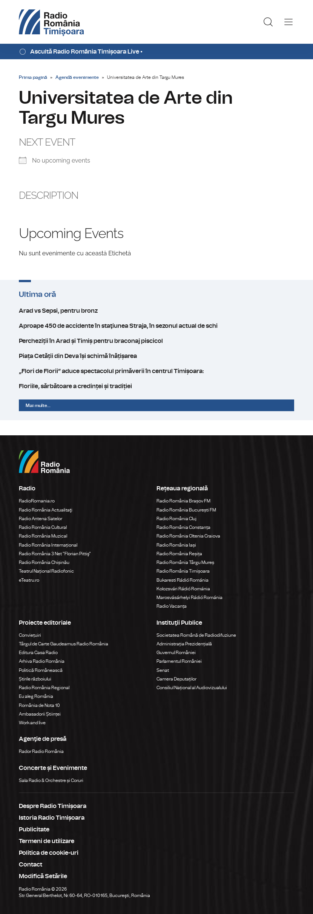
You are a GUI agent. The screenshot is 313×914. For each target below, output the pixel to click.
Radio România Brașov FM (183, 501)
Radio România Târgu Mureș (185, 562)
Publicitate (34, 829)
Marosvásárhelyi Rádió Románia (189, 597)
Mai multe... (38, 405)
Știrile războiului (35, 679)
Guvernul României (176, 652)
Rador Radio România (41, 751)
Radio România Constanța (183, 527)
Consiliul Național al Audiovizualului (191, 687)
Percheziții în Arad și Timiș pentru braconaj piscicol (156, 341)
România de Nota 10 (39, 705)
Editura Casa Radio (38, 652)
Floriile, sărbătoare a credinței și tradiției (156, 386)
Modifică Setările (43, 876)
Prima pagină (33, 77)
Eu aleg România (36, 696)
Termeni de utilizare (46, 841)
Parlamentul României (179, 661)
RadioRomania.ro (37, 501)
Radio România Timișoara (183, 571)
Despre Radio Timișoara (52, 806)
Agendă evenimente (77, 77)
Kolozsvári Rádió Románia (183, 589)
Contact (30, 865)
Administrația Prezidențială (184, 644)
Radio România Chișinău (44, 562)
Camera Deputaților (176, 679)
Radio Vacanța (171, 606)
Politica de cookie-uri (48, 853)
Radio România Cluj (176, 518)
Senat (162, 670)
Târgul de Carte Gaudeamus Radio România (63, 644)
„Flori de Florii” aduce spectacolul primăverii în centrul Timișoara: (156, 371)
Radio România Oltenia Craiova (188, 536)
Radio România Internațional (48, 545)
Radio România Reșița (179, 553)
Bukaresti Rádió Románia (182, 580)
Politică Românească (41, 670)
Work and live (32, 722)
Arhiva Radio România (41, 661)
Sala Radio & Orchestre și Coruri (51, 780)
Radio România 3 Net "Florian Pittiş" (55, 553)
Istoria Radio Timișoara (51, 818)
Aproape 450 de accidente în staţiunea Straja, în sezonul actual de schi (156, 325)
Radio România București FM (186, 510)
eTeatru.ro (29, 580)
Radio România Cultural (43, 527)
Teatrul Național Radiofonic (46, 571)
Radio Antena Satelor (40, 518)
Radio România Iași (176, 545)
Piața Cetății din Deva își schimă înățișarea (156, 356)
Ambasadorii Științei (40, 714)
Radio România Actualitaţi (45, 510)
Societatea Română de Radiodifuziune (196, 635)
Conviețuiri (30, 635)
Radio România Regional (44, 687)
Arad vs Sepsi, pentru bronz (156, 310)
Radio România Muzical (43, 536)
